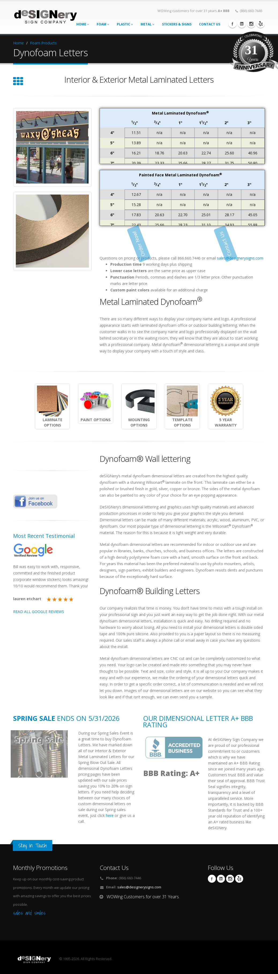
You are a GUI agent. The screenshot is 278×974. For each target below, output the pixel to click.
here (110, 815)
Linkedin (242, 24)
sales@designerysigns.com (240, 258)
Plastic (125, 24)
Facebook (232, 24)
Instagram (251, 24)
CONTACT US (209, 24)
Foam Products (43, 42)
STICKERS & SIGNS (176, 24)
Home (82, 24)
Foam (103, 24)
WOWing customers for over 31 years (193, 11)
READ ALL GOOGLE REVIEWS (38, 611)
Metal (148, 24)
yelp (261, 24)
